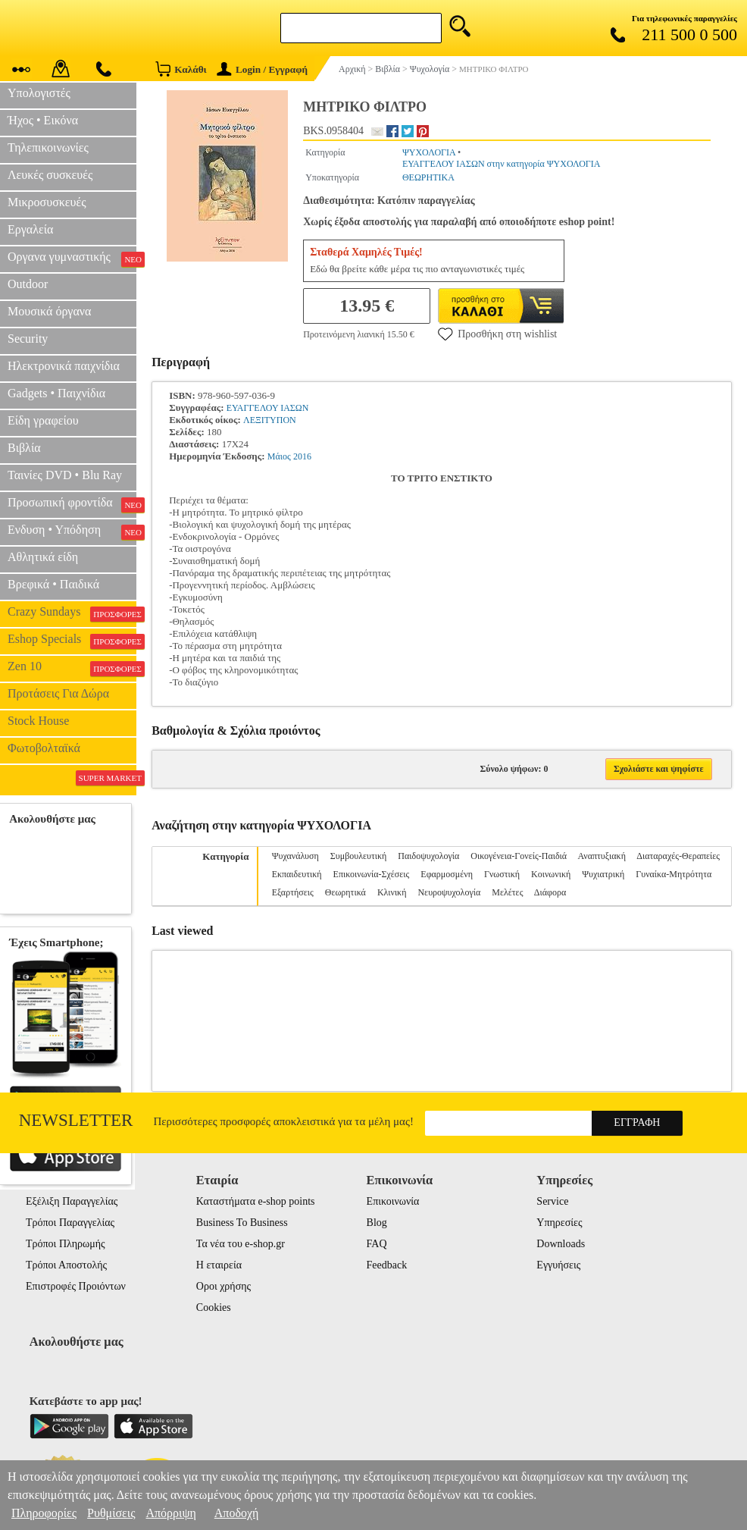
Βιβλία (24, 447)
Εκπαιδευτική (297, 874)
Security (28, 338)
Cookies (213, 1307)
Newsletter (76, 1120)
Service (552, 1201)
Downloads (560, 1243)
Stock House (38, 720)
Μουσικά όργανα (49, 311)
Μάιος (279, 456)
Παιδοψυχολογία (428, 856)
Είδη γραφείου (43, 420)
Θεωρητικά (345, 892)
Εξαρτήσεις (293, 892)
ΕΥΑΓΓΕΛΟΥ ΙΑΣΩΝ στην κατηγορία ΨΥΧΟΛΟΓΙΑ (501, 163)
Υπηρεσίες (559, 1222)
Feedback (387, 1265)
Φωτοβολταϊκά (44, 747)
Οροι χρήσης (223, 1286)
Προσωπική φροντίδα (72, 504)
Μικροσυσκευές (47, 202)
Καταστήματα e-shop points (255, 1201)
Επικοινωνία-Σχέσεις (371, 874)
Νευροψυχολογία (448, 892)
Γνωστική (502, 874)
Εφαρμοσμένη (446, 874)
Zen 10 (72, 668)
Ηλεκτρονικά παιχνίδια (64, 365)
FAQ (377, 1243)
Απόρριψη (170, 1512)
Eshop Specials (72, 640)
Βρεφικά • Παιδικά (53, 584)
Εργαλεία (30, 229)
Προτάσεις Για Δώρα (58, 693)
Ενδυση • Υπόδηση (72, 531)
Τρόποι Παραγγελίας (70, 1222)
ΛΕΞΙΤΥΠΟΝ (269, 420)
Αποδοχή (236, 1512)
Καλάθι (180, 68)
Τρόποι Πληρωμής (65, 1243)
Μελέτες (507, 892)
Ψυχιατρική (603, 874)
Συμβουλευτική (358, 856)
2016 (302, 456)
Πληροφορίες (44, 1512)
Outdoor (28, 283)
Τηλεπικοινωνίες (48, 147)
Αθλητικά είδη (43, 556)
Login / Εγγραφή (262, 69)
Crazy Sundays (72, 613)
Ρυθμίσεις (111, 1512)
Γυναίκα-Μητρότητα (673, 874)
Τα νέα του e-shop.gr (240, 1243)
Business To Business (242, 1222)
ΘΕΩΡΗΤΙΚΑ (428, 177)
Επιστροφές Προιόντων (76, 1286)
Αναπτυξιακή (601, 856)
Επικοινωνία (393, 1201)
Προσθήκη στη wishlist (497, 333)
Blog (377, 1222)
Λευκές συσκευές (50, 174)
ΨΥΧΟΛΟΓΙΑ (428, 152)
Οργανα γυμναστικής (72, 258)
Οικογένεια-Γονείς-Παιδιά (518, 856)
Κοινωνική (550, 874)
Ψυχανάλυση (295, 856)
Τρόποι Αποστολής (66, 1265)
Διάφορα (550, 892)
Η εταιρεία (219, 1265)
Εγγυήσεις (558, 1265)
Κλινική (392, 892)
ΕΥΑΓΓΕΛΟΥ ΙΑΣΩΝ (268, 408)
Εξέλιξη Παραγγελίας (71, 1201)
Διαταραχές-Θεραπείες (678, 856)
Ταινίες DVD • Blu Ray (65, 475)
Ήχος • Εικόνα (43, 120)
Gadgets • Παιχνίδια (56, 393)
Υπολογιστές (39, 92)
